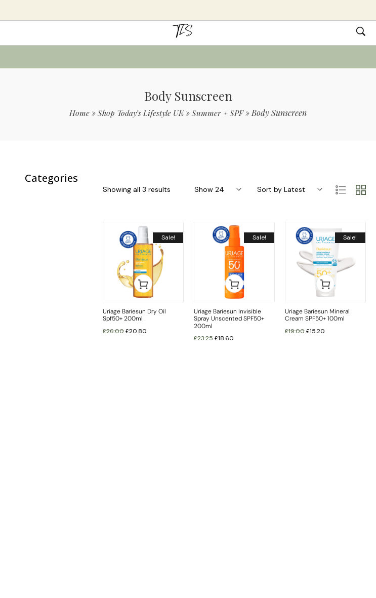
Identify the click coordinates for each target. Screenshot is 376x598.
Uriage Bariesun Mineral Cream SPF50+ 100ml (317, 315)
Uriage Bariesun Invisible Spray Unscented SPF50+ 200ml (229, 318)
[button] (143, 283)
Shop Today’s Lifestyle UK (140, 112)
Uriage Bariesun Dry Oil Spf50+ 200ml (134, 315)
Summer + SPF (219, 112)
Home (78, 112)
